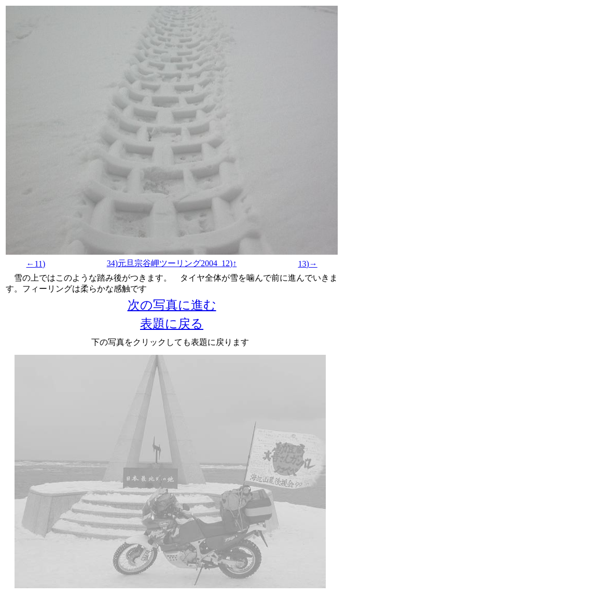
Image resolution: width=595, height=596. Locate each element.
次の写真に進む (172, 305)
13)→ (307, 263)
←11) (36, 263)
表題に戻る (171, 323)
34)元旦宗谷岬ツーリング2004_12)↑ (172, 263)
